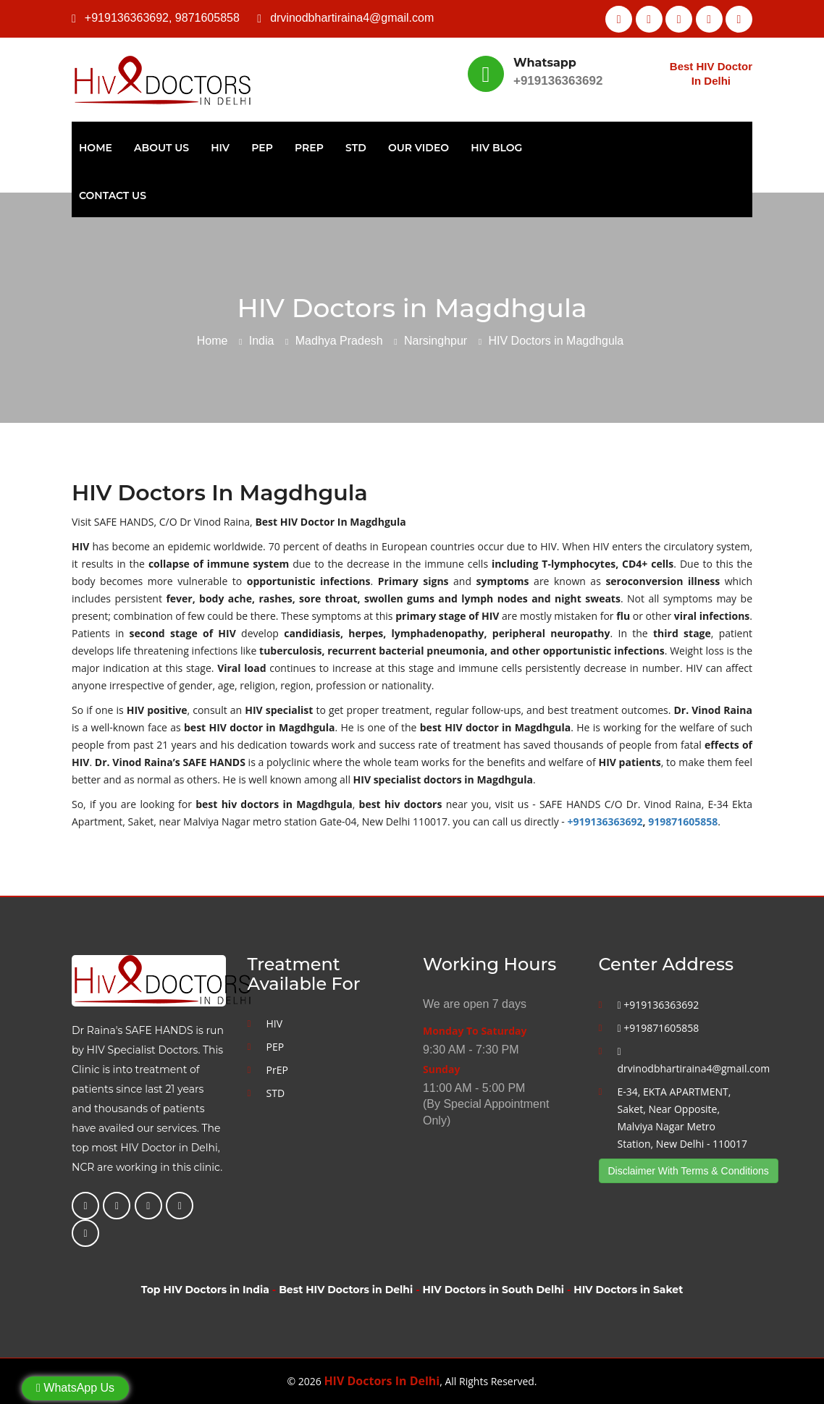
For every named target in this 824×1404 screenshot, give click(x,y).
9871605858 (207, 18)
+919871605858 (658, 1028)
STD (355, 147)
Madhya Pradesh (339, 341)
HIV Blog (496, 147)
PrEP (309, 147)
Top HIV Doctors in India (205, 1289)
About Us (161, 147)
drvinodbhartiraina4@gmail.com (352, 18)
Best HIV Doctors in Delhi (346, 1289)
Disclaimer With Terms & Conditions (688, 1171)
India (261, 341)
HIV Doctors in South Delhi (493, 1289)
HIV (220, 147)
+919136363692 (127, 18)
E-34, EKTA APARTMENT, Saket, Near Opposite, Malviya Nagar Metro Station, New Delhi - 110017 (683, 1118)
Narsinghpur (435, 341)
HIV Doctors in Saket (628, 1289)
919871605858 (683, 821)
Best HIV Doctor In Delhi (711, 73)
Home (95, 147)
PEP (262, 147)
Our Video (418, 147)
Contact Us (112, 195)
